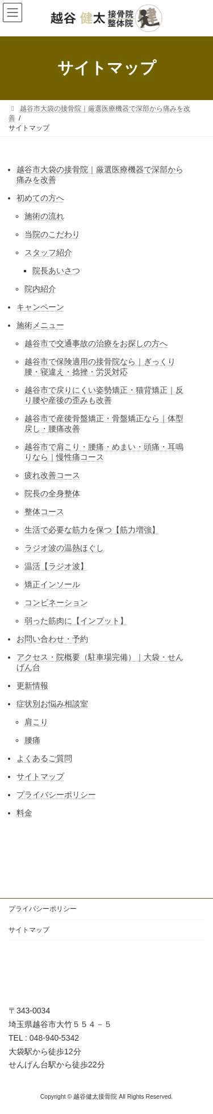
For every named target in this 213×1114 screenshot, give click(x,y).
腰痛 (32, 740)
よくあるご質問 (44, 758)
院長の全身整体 (52, 493)
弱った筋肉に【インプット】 (76, 620)
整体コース (44, 511)
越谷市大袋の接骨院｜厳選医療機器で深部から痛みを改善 (99, 174)
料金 (24, 812)
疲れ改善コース (52, 475)
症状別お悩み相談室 (52, 703)
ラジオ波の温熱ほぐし (64, 547)
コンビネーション (56, 602)
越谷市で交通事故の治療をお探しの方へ (96, 343)
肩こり (36, 721)
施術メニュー (40, 325)
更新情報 (32, 685)
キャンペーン (40, 306)
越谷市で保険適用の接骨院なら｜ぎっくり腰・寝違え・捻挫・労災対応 (100, 366)
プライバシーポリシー (56, 794)
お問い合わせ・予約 (52, 638)
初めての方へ (40, 197)
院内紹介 (40, 288)
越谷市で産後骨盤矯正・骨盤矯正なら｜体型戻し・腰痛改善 (103, 423)
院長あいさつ (56, 270)
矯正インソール (52, 584)
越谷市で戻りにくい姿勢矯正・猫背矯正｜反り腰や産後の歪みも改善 (103, 395)
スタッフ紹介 (48, 252)
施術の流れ (44, 216)
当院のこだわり (52, 234)
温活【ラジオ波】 (56, 566)
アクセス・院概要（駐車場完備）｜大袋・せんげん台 (99, 662)
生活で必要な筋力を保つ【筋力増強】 (92, 529)
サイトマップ (40, 776)
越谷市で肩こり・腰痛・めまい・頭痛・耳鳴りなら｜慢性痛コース (103, 452)
